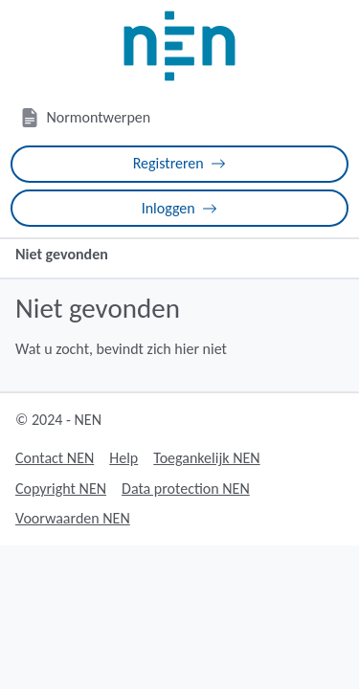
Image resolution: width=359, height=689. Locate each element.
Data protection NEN (186, 488)
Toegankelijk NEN (206, 458)
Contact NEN (54, 458)
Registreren (180, 163)
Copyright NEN (60, 488)
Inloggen (180, 208)
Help (123, 458)
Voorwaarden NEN (72, 518)
